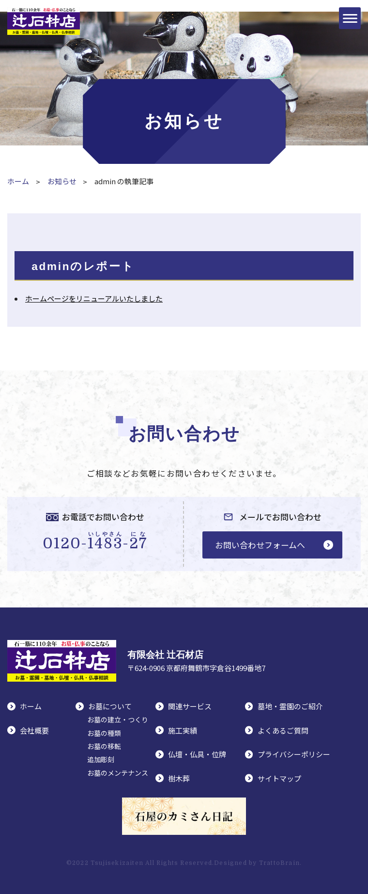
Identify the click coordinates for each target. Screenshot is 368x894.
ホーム (18, 181)
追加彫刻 (100, 759)
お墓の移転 (104, 746)
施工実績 (182, 730)
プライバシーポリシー (294, 754)
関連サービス (190, 706)
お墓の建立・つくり (117, 719)
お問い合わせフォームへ (260, 545)
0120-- (95, 541)
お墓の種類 (104, 733)
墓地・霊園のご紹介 (290, 706)
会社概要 (34, 730)
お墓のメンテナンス (117, 773)
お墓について (110, 706)
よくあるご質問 (283, 730)
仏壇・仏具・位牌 (197, 754)
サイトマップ (279, 778)
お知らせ (62, 181)
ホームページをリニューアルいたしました (94, 298)
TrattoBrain (279, 863)
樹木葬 (179, 778)
